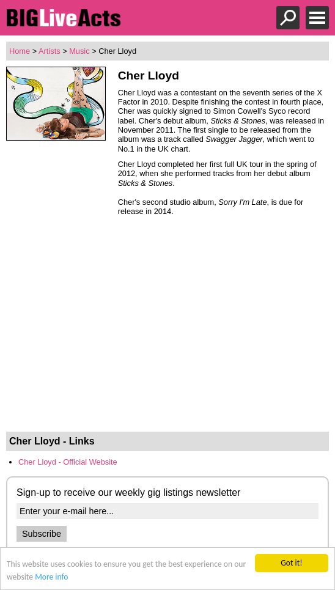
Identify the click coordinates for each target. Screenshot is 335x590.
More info (51, 577)
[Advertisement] (167, 336)
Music (79, 51)
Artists (50, 51)
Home (19, 51)
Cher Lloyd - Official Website (67, 461)
